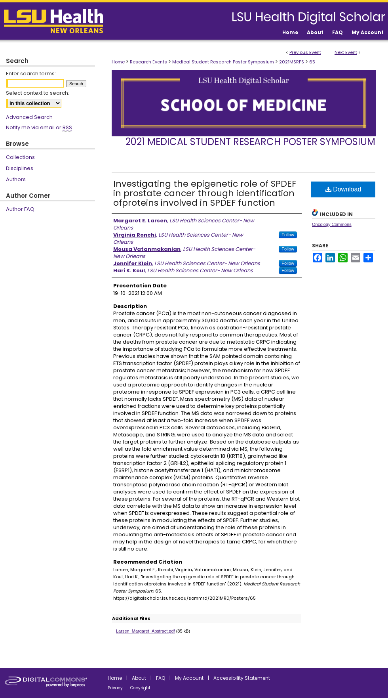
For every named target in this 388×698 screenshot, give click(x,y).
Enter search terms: (31, 73)
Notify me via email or (39, 128)
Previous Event (305, 52)
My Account (189, 678)
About (139, 678)
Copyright (140, 688)
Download (343, 189)
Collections (20, 157)
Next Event (346, 52)
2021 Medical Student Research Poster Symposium (250, 141)
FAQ (160, 678)
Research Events (149, 62)
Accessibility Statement (241, 678)
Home (118, 62)
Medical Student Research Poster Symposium (223, 62)
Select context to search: (37, 93)
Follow (287, 234)
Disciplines (19, 168)
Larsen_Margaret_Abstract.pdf (145, 631)
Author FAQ (20, 209)
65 (312, 62)
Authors (16, 179)
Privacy (115, 688)
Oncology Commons (332, 224)
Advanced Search (29, 117)
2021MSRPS (292, 62)
